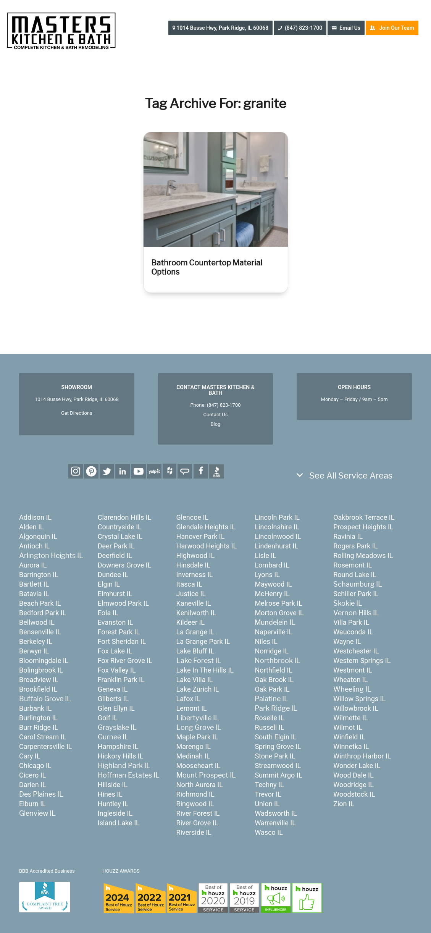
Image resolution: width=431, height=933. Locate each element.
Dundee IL (113, 575)
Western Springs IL (362, 660)
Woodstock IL (354, 794)
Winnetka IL (351, 746)
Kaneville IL (193, 603)
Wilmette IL (350, 718)
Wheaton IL (350, 680)
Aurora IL (33, 565)
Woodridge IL (353, 785)
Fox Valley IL (117, 670)
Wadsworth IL (276, 813)
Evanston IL (115, 622)
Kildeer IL (190, 622)
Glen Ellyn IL (116, 708)
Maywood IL (273, 584)
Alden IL (31, 527)
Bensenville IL (40, 632)
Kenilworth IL (196, 613)
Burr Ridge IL (38, 727)
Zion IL (343, 804)
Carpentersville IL (45, 746)
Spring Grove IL (278, 746)
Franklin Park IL (121, 680)
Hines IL (110, 794)
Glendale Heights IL (206, 527)
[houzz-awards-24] (212, 898)
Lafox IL (188, 699)
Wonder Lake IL (356, 766)
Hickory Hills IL (121, 756)
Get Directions (76, 413)
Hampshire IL (118, 746)
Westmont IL (352, 670)
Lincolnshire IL (277, 527)
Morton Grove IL (279, 613)
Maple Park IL (197, 737)
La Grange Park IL (203, 641)
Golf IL (108, 718)
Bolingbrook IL (41, 670)
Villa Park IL (351, 622)
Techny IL (269, 785)
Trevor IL (268, 794)
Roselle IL (269, 718)
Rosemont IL (352, 565)
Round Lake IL (354, 575)
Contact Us (215, 414)
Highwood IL (195, 555)
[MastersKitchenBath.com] (61, 28)
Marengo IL (193, 746)
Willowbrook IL (355, 708)
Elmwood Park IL (123, 603)
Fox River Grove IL (125, 660)
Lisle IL (265, 555)
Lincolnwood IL (278, 536)
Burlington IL (38, 718)
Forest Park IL (119, 632)
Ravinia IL (348, 536)
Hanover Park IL (200, 536)
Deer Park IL (116, 546)
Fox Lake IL (115, 651)
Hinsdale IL (193, 565)
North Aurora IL (199, 785)
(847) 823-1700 (224, 405)
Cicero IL (32, 775)
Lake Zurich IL (197, 689)
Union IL (267, 804)
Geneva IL (113, 689)
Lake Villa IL (194, 680)
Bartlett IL (34, 584)
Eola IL (108, 613)
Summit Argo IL (278, 775)
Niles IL (266, 641)
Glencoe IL (192, 517)
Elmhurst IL (115, 594)
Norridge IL (272, 651)
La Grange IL (195, 632)
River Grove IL (197, 823)
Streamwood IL (278, 766)
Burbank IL (35, 708)
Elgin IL (109, 584)
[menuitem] (223, 28)
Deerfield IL (115, 555)
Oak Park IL (272, 689)
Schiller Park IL (356, 594)
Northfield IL (273, 670)
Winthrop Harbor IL (362, 756)
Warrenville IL (275, 823)
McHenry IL (272, 594)
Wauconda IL (353, 632)
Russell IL (269, 727)
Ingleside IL (115, 813)
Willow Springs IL (359, 699)
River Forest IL (198, 813)
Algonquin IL (38, 536)
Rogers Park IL (355, 546)
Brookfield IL (38, 689)
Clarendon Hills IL (124, 517)
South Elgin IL (275, 737)
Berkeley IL (35, 641)
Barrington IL (38, 575)
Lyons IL (267, 575)
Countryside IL (120, 527)
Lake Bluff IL (195, 651)
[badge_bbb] (44, 897)
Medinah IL (193, 756)
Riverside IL (193, 832)
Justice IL (191, 594)
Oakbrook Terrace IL (363, 517)
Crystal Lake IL (120, 536)
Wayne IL (347, 641)
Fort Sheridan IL (122, 641)
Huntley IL (113, 804)
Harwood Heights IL (206, 546)
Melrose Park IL (278, 603)
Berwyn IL (34, 651)
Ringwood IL (195, 804)
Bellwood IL (37, 622)
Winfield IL (349, 737)
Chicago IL (35, 766)
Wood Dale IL (353, 775)
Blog (215, 424)
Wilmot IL (347, 727)
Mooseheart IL (198, 766)
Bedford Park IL (42, 613)
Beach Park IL (40, 603)
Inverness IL (194, 575)
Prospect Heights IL (363, 527)
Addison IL (35, 517)
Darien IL (32, 785)
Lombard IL (272, 565)
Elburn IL (32, 804)
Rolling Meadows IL (363, 555)
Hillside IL (113, 785)
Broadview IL (38, 680)
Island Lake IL (119, 823)
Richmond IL (195, 794)
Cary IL (29, 756)
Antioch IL (34, 546)
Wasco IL (269, 832)
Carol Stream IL (42, 737)
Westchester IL (356, 651)
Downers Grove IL (124, 565)
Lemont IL (191, 708)
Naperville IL (273, 632)
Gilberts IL (113, 699)
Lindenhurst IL (276, 546)
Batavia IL (34, 594)
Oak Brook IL (274, 680)
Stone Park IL (275, 756)
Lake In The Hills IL (205, 670)
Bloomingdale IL (43, 660)
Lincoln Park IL (277, 517)
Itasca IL (189, 584)
